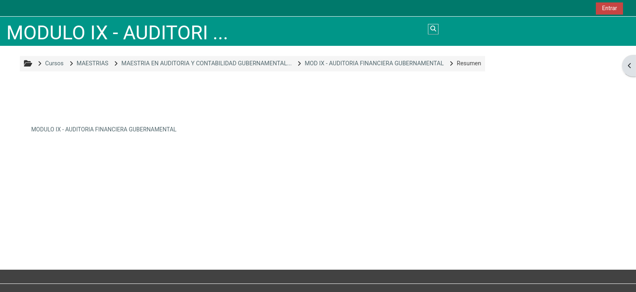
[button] (433, 29)
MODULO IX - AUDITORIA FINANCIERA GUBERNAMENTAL (103, 129)
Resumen (469, 63)
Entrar (609, 8)
